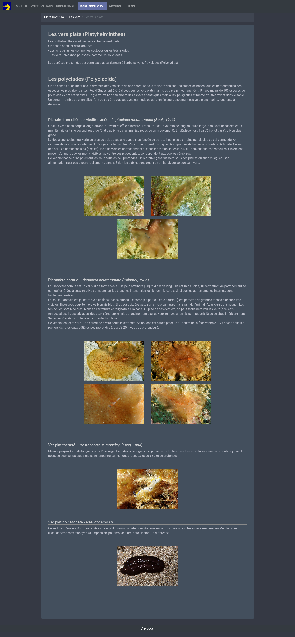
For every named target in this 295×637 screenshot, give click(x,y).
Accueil (21, 6)
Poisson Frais (42, 6)
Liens (131, 6)
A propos (147, 628)
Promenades (66, 6)
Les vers (74, 17)
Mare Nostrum (54, 17)
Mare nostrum (92, 6)
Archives (116, 6)
